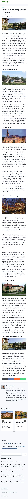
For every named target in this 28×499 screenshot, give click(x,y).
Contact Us (8, 492)
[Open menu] (26, 2)
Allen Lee (5, 426)
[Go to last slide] (3, 421)
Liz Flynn (19, 424)
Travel (3, 7)
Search (2, 452)
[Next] (25, 421)
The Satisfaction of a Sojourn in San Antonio (11, 461)
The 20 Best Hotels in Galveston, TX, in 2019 (6, 422)
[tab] (13, 431)
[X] (5, 489)
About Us (3, 492)
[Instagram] (7, 489)
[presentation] (7, 415)
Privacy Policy (14, 492)
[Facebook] (2, 489)
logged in (10, 443)
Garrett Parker (5, 14)
